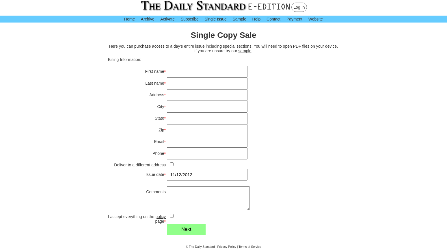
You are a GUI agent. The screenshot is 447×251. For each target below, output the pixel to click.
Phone (159, 153)
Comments (156, 191)
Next (186, 229)
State (160, 118)
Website (315, 19)
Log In (299, 7)
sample (244, 51)
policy (160, 216)
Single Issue (216, 19)
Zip (162, 130)
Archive (147, 19)
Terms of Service (250, 246)
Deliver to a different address (140, 165)
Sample (239, 19)
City (161, 106)
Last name (155, 83)
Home (129, 19)
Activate (167, 19)
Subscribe (190, 19)
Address (157, 94)
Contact (273, 19)
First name (155, 71)
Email (160, 141)
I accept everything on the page (137, 219)
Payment (294, 19)
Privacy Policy (226, 246)
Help (256, 19)
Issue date (156, 174)
